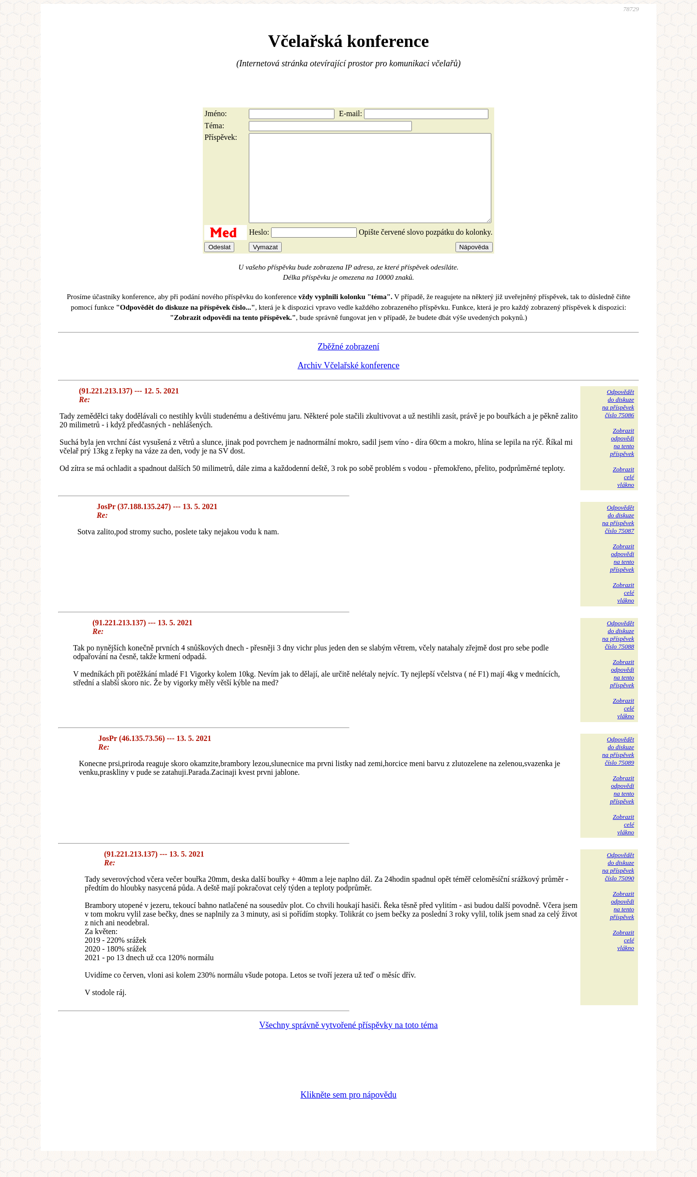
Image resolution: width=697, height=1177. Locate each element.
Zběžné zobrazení (348, 364)
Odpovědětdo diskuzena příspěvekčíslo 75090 (618, 884)
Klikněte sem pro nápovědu (348, 1112)
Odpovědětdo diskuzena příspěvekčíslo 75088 (618, 652)
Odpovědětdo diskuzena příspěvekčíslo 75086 (618, 421)
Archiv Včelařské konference (349, 383)
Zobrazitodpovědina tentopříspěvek (622, 459)
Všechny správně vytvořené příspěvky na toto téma (348, 1042)
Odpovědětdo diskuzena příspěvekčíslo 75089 (618, 768)
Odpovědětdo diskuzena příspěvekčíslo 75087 (618, 536)
